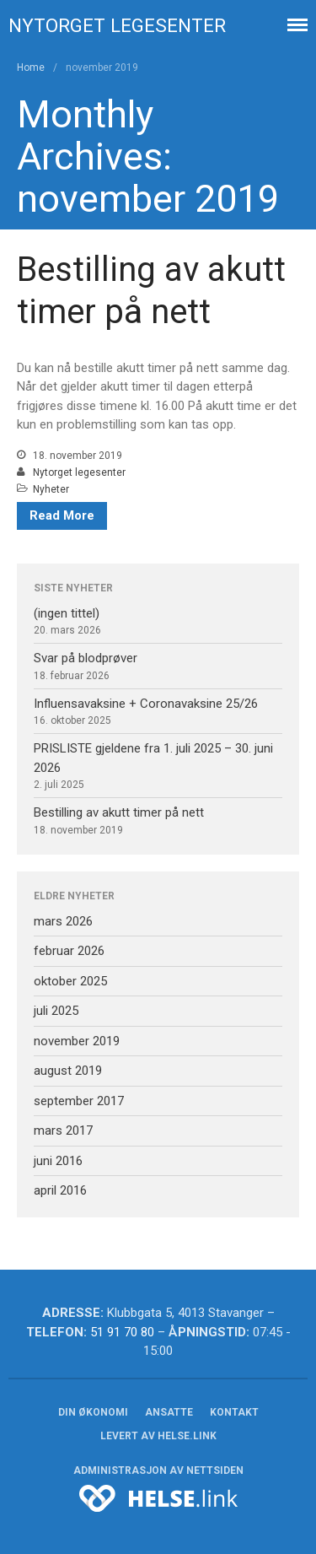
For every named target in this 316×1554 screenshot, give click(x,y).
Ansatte (169, 1412)
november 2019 (77, 1041)
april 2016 (60, 1190)
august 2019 (68, 1070)
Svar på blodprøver (85, 658)
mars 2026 (63, 921)
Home (31, 67)
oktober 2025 (70, 981)
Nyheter (51, 489)
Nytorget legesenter (117, 25)
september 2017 (79, 1101)
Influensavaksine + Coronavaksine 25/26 (146, 703)
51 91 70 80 (122, 1332)
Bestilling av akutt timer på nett (119, 812)
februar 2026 (69, 950)
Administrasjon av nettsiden (158, 1470)
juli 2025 (56, 1010)
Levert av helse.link (158, 1436)
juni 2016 (58, 1160)
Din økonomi (93, 1412)
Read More (61, 515)
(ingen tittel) (66, 613)
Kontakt (234, 1412)
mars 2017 (63, 1130)
